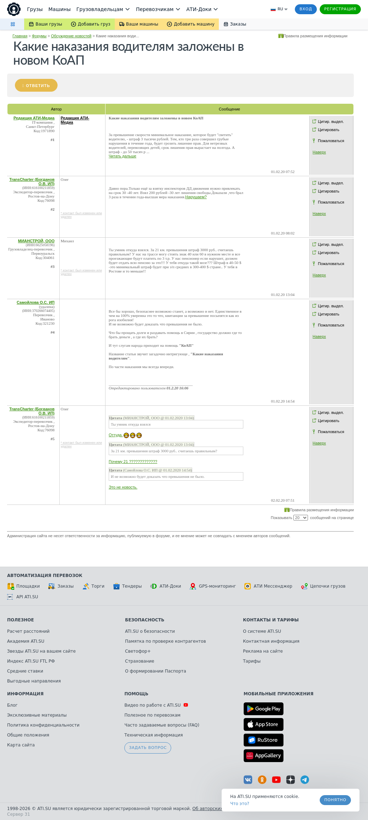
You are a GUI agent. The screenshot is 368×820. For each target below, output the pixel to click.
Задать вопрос (148, 747)
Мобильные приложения (279, 693)
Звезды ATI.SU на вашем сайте (41, 651)
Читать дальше (122, 156)
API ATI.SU (22, 597)
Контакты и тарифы (271, 619)
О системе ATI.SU (262, 631)
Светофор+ (138, 651)
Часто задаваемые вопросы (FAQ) (161, 725)
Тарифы (252, 661)
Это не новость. (123, 487)
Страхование (139, 661)
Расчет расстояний (28, 631)
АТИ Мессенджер (268, 586)
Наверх (319, 152)
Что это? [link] (239, 803)
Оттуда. (116, 435)
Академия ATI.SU (25, 641)
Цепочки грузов (323, 586)
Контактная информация (271, 641)
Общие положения (28, 735)
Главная (19, 36)
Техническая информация (153, 735)
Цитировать (328, 130)
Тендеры (127, 586)
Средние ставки (25, 671)
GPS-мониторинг (213, 586)
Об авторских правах (216, 808)
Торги (93, 586)
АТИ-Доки (165, 586)
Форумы (39, 36)
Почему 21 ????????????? (133, 461)
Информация (25, 693)
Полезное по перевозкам (152, 715)
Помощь (136, 693)
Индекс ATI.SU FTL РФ (31, 661)
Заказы (61, 586)
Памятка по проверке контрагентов (165, 641)
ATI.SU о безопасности (150, 631)
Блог (12, 705)
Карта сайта (21, 745)
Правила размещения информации (315, 36)
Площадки (23, 586)
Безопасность (144, 619)
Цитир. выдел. (331, 121)
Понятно (335, 800)
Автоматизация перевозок (44, 575)
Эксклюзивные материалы (37, 715)
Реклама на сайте (263, 651)
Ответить (38, 85)
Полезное (20, 619)
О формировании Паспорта (155, 671)
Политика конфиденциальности (43, 725)
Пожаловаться (331, 141)
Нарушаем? (196, 197)
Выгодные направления (34, 681)
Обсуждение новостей (71, 36)
